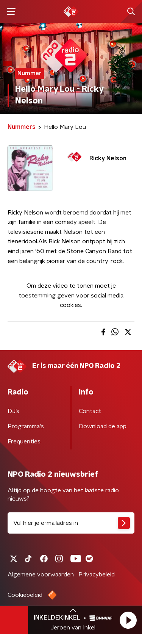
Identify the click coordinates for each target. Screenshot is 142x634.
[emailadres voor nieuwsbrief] (71, 523)
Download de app (102, 426)
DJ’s (13, 411)
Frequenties (24, 441)
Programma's (26, 426)
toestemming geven (47, 296)
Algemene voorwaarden (41, 574)
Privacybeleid (96, 574)
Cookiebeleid (25, 595)
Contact (90, 411)
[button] (128, 620)
